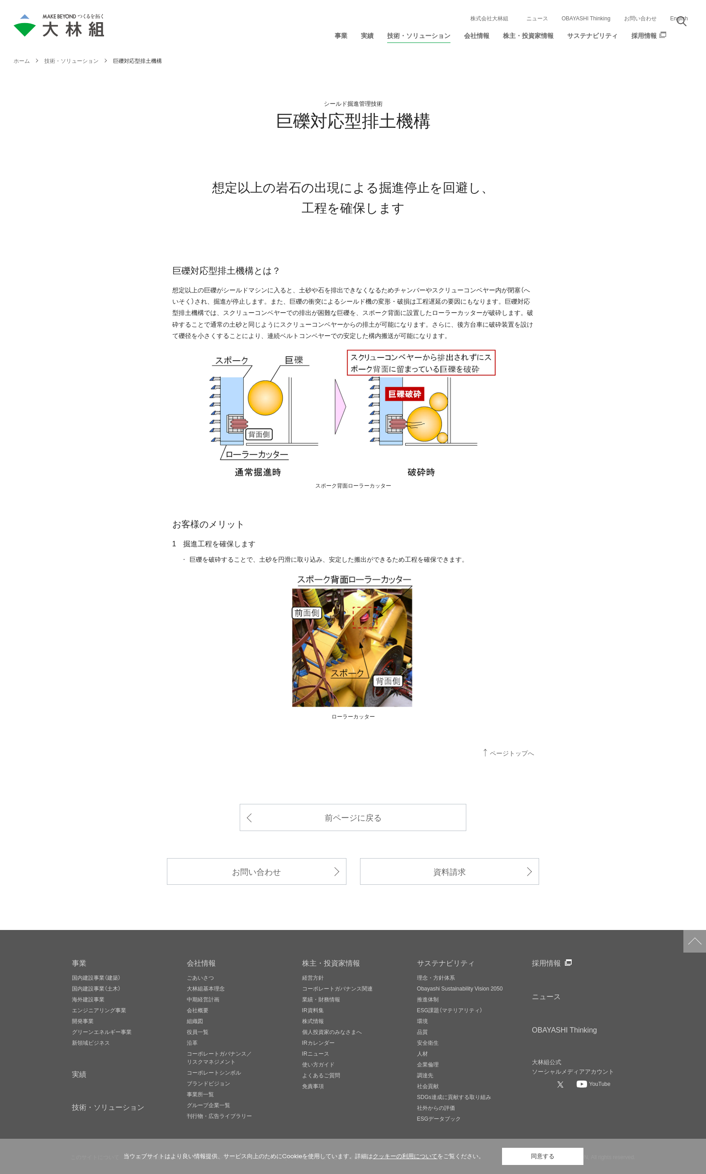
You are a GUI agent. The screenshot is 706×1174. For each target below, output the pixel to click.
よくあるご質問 (321, 1075)
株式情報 (313, 1021)
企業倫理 (428, 1064)
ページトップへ (512, 753)
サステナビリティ (446, 962)
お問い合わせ (640, 18)
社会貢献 (428, 1086)
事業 (79, 962)
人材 (422, 1053)
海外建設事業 (88, 999)
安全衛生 (428, 1042)
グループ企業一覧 (208, 1105)
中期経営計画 (203, 999)
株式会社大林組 (489, 18)
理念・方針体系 (436, 977)
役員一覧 (197, 1032)
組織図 (195, 1021)
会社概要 (197, 1010)
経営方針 (313, 977)
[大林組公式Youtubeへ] (593, 1084)
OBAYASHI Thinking (586, 18)
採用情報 (546, 962)
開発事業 (83, 1021)
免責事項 (313, 1086)
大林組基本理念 (206, 988)
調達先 (425, 1075)
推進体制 (428, 999)
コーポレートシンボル (214, 1072)
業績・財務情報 (321, 999)
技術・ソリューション (108, 1106)
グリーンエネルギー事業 (102, 1032)
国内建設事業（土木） (96, 988)
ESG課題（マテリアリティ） (450, 1010)
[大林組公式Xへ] (561, 1084)
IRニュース (315, 1053)
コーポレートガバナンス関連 (337, 988)
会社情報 (201, 962)
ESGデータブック (439, 1118)
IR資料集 (313, 1010)
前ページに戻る (353, 817)
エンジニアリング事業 (99, 1010)
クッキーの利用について (405, 1156)
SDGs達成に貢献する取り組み (454, 1097)
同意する (542, 1156)
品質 (422, 1032)
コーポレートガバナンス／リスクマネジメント (219, 1057)
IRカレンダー (318, 1042)
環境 (422, 1021)
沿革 (192, 1042)
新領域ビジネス (91, 1042)
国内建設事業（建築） (96, 977)
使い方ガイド (318, 1064)
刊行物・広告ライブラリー (219, 1116)
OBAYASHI (564, 1029)
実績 (79, 1073)
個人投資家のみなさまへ (332, 1032)
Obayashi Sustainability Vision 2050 (460, 988)
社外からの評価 (436, 1108)
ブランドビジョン (208, 1083)
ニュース (537, 18)
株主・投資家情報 (331, 962)
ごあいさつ (200, 977)
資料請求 (449, 871)
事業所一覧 (200, 1094)
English (679, 18)
